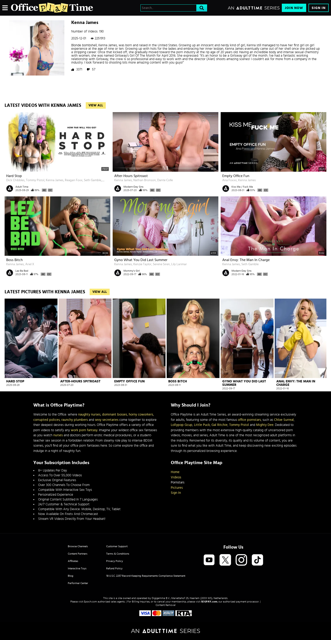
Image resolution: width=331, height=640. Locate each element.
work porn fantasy (84, 430)
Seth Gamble (92, 180)
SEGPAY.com (209, 601)
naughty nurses (89, 414)
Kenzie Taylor (142, 264)
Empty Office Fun (235, 176)
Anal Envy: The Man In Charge (246, 260)
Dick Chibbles (15, 180)
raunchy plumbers (74, 420)
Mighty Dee (265, 425)
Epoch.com (90, 601)
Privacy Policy (114, 561)
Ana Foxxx (229, 180)
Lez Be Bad (21, 270)
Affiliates (73, 561)
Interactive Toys (77, 568)
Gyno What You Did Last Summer (140, 260)
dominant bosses (114, 414)
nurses (58, 435)
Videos (176, 477)
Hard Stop (14, 176)
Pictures (177, 487)
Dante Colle (165, 180)
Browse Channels (78, 546)
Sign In (318, 8)
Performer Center (78, 583)
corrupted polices (46, 420)
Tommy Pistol (35, 180)
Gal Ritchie (219, 425)
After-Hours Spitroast (131, 176)
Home (175, 472)
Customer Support (117, 546)
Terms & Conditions (117, 553)
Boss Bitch (14, 260)
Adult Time (21, 186)
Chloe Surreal (284, 420)
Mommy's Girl (131, 270)
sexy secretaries (106, 420)
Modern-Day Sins (133, 186)
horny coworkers (141, 414)
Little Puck (202, 425)
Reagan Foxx (74, 180)
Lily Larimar (179, 264)
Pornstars (177, 482)
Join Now (294, 8)
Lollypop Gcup (181, 425)
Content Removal (166, 605)
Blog (70, 575)
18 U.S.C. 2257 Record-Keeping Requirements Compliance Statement (145, 575)
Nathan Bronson (144, 180)
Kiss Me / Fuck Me (242, 186)
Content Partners (77, 553)
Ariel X (29, 264)
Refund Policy (114, 568)
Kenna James (54, 180)
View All (95, 105)
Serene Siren (161, 264)
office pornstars (249, 420)
